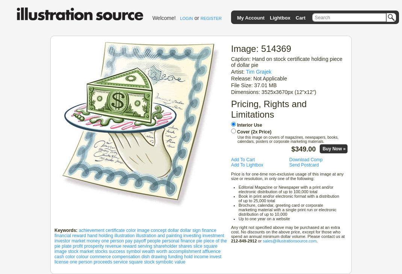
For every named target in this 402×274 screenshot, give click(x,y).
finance (209, 230)
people (154, 241)
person (85, 262)
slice (198, 246)
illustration (124, 235)
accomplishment (185, 251)
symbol (133, 251)
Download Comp (306, 159)
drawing (159, 256)
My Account (250, 18)
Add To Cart (243, 159)
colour (82, 256)
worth (161, 251)
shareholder (165, 246)
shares (185, 246)
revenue (113, 246)
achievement (91, 230)
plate (66, 246)
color (70, 256)
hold (188, 256)
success (117, 251)
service (120, 262)
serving (145, 246)
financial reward (70, 235)
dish (146, 256)
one (73, 262)
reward (130, 246)
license (61, 262)
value (180, 262)
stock (149, 262)
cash (59, 256)
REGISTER (211, 18)
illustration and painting (159, 235)
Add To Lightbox (247, 165)
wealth (148, 251)
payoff (140, 241)
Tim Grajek (259, 72)
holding (105, 235)
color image (138, 230)
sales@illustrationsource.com (289, 241)
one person (112, 241)
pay (128, 241)
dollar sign (190, 230)
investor (62, 241)
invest (215, 256)
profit (78, 246)
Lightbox (280, 18)
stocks (101, 251)
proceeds (103, 262)
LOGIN (186, 18)
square (136, 262)
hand (92, 235)
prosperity (94, 246)
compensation (126, 256)
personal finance (178, 241)
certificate (115, 230)
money (93, 241)
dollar (173, 230)
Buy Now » (334, 148)
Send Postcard (304, 165)
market (78, 241)
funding (175, 256)
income (201, 256)
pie (199, 241)
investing (192, 235)
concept (158, 230)
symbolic (165, 262)
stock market (81, 251)
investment (213, 235)
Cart (300, 18)
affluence (212, 251)
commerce (100, 256)
